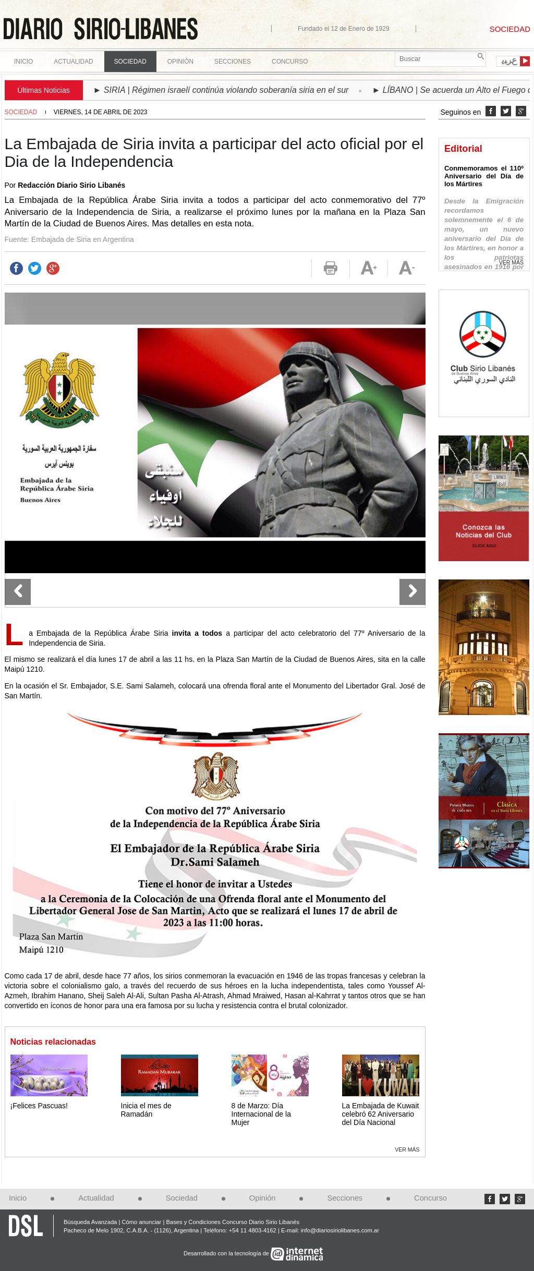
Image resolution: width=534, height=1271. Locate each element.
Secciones (344, 1198)
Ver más (407, 1149)
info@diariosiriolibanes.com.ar (340, 1230)
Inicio (23, 61)
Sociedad (21, 112)
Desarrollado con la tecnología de (227, 1253)
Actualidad (96, 1198)
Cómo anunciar (141, 1222)
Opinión (262, 1198)
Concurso (290, 61)
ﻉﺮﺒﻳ (509, 60)
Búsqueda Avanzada (90, 1222)
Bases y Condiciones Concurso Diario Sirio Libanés (232, 1222)
